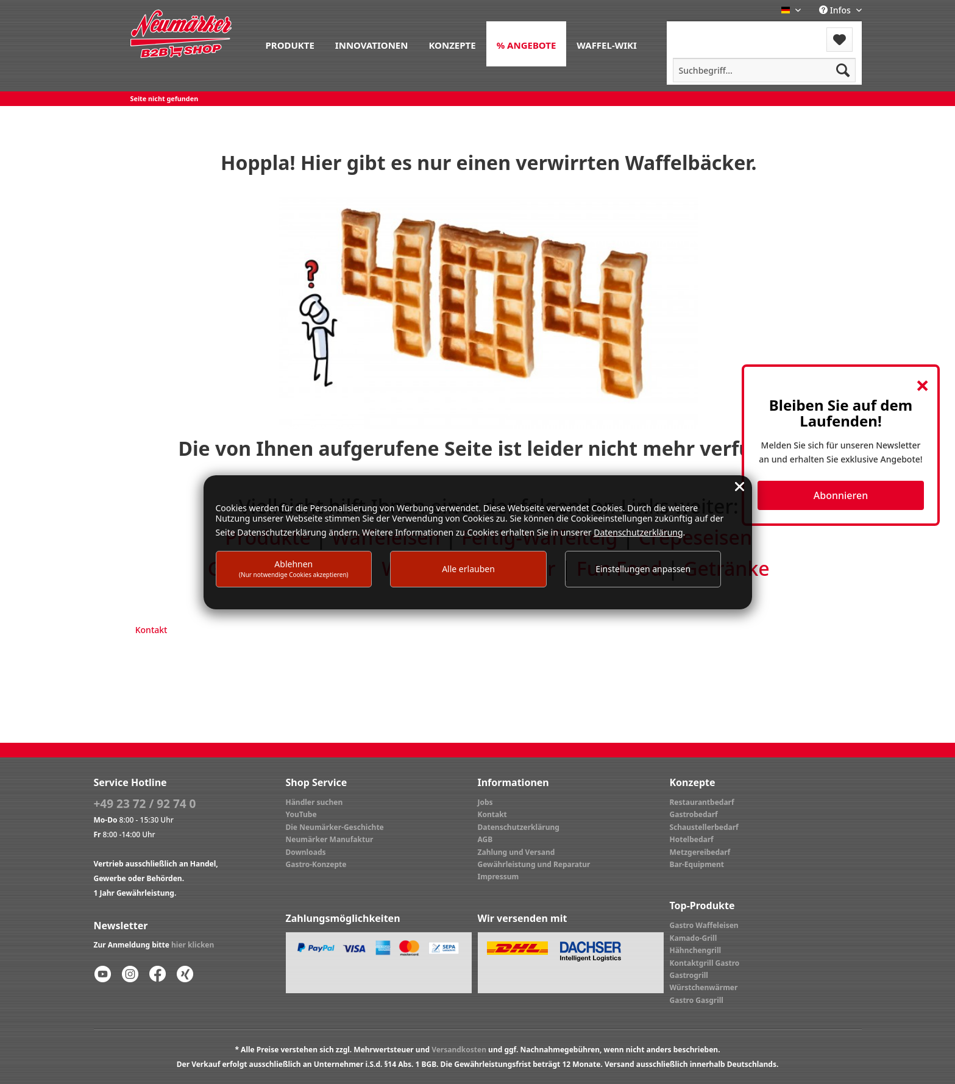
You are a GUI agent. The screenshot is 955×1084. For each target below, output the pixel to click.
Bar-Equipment (697, 864)
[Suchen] (843, 70)
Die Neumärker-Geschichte (335, 827)
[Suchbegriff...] (764, 70)
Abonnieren (841, 495)
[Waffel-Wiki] (606, 43)
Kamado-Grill (693, 938)
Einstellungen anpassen (643, 569)
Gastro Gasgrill (696, 1000)
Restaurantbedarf (702, 802)
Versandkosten (458, 1049)
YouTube (301, 814)
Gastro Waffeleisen (704, 925)
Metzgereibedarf (700, 852)
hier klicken (192, 945)
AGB (485, 839)
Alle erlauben (468, 569)
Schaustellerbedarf (704, 827)
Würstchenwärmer (704, 987)
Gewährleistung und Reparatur (534, 864)
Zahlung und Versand (516, 852)
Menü (699, 32)
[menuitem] (290, 43)
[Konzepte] (452, 43)
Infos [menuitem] (836, 10)
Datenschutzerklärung (518, 827)
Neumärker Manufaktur (330, 839)
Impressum (498, 876)
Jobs (485, 802)
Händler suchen (314, 802)
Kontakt (151, 630)
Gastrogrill (689, 975)
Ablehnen (294, 568)
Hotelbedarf (692, 839)
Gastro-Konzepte (316, 864)
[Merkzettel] (839, 39)
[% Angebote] (526, 43)
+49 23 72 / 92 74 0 (145, 804)
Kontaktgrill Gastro (705, 963)
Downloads (306, 852)
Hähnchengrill (696, 950)
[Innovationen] (372, 43)
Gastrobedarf (694, 814)
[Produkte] (290, 43)
